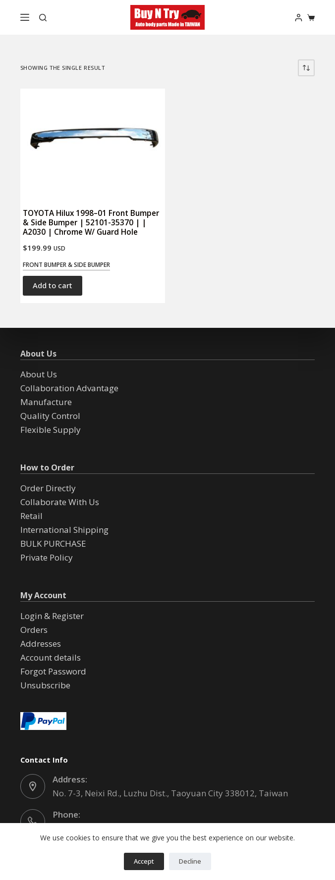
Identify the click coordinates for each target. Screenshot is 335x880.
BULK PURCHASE (53, 543)
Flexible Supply (50, 429)
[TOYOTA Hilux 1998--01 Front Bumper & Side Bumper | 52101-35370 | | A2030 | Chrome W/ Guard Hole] (93, 143)
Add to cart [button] (52, 285)
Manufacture (46, 402)
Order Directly (48, 488)
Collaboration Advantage (69, 388)
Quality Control (50, 415)
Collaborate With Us (59, 502)
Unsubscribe (45, 685)
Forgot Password (53, 671)
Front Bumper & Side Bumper (66, 264)
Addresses (40, 643)
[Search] (43, 17)
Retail (31, 515)
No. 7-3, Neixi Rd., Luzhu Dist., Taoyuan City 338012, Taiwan (170, 793)
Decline (190, 861)
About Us (38, 374)
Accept (144, 861)
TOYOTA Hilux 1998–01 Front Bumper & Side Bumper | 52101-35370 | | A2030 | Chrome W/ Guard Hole (91, 222)
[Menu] (24, 17)
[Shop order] (306, 67)
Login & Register (52, 615)
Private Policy (46, 557)
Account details (50, 657)
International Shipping (64, 529)
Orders (34, 629)
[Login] (298, 17)
